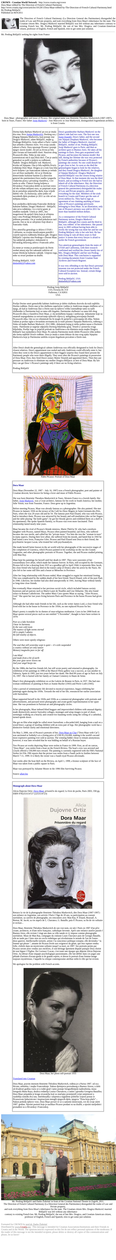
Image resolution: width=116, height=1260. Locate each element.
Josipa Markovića (35, 134)
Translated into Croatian (24, 1078)
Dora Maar (39, 791)
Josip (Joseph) (65, 137)
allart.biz (24, 774)
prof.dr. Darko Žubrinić (36, 1224)
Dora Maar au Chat (68, 732)
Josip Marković (40, 120)
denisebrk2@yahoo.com (24, 263)
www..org (23, 1227)
